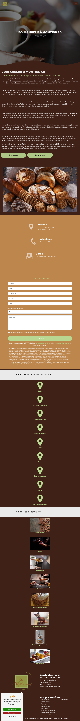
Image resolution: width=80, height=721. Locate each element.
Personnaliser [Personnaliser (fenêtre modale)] (12, 716)
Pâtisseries (64, 699)
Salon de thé (45, 706)
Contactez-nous (40, 147)
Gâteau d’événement (48, 710)
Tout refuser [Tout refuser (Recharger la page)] (12, 713)
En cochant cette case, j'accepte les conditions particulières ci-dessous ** (33, 324)
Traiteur (43, 704)
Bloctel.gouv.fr (17, 355)
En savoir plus (13, 147)
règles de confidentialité (42, 335)
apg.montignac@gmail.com (46, 256)
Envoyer (41, 330)
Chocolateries (45, 702)
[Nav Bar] (75, 3)
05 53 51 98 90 (45, 242)
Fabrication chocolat (48, 713)
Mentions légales (45, 718)
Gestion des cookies (61, 718)
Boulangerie (45, 699)
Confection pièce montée (49, 715)
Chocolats (44, 708)
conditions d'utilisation (62, 335)
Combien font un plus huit (16, 300)
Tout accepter (12, 709)
